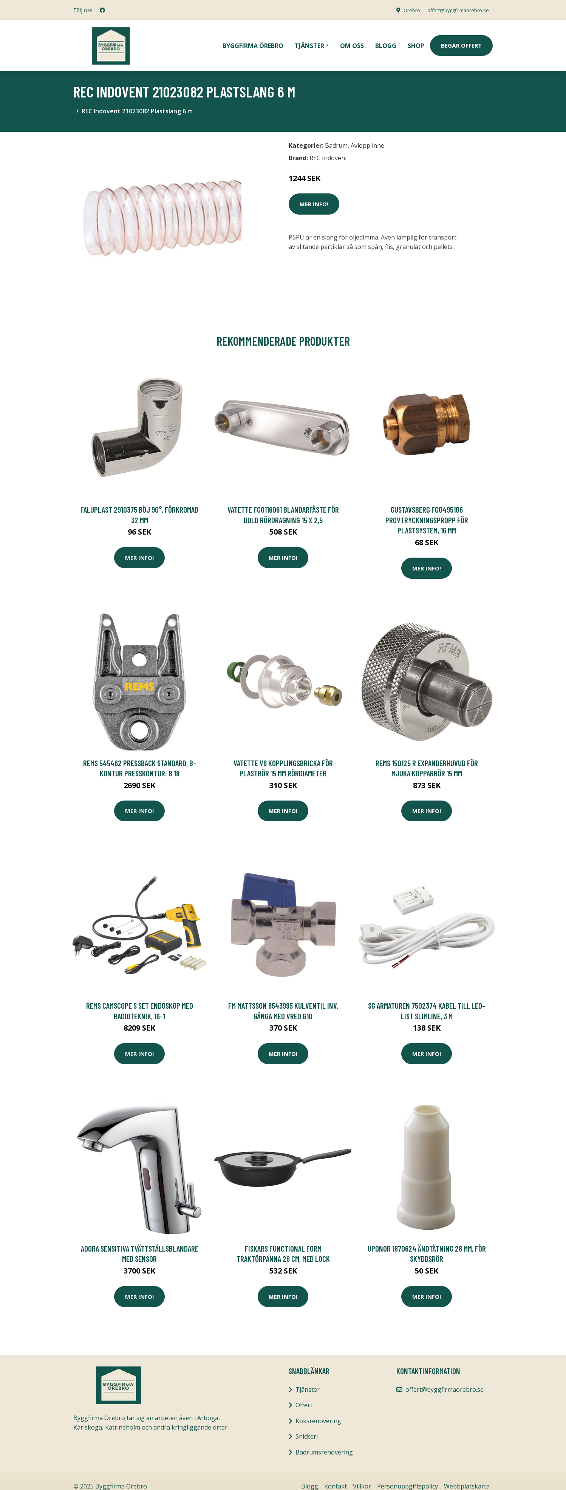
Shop (416, 40)
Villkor (362, 1475)
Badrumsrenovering (324, 1441)
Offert (303, 1394)
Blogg (385, 40)
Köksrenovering (318, 1410)
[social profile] (102, 10)
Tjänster (307, 1378)
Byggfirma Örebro (253, 40)
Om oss (352, 40)
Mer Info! (314, 193)
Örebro (402, 10)
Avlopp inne (367, 135)
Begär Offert (461, 40)
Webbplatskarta (467, 1475)
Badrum (336, 135)
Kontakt (335, 1475)
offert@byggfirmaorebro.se (453, 10)
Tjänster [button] (309, 40)
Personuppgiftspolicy (407, 1475)
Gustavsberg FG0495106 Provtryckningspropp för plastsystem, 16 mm (426, 509)
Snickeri (306, 1426)
